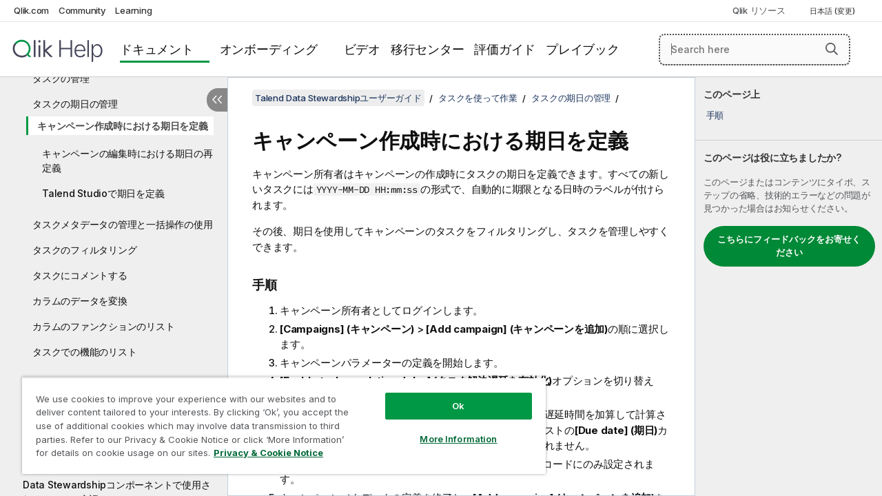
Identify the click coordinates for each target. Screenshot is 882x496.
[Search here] (754, 49)
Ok (448, 395)
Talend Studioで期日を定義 (103, 193)
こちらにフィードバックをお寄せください (789, 246)
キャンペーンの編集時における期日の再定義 (127, 160)
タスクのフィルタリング (84, 250)
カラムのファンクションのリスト (103, 326)
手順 (715, 115)
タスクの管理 (61, 78)
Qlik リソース (759, 10)
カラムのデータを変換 (79, 301)
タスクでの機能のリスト (84, 352)
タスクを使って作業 (477, 97)
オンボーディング (269, 49)
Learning (133, 10)
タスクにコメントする (79, 275)
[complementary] (788, 286)
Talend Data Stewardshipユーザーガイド (338, 97)
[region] (277, 420)
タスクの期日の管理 (75, 104)
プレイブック (582, 49)
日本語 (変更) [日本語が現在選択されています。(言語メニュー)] (833, 11)
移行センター (427, 49)
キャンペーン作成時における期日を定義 (122, 126)
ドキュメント (157, 49)
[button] (831, 49)
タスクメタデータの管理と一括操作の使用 (122, 224)
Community (82, 10)
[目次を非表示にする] (217, 100)
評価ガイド (504, 49)
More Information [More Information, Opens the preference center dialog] (447, 428)
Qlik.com (31, 10)
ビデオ (362, 49)
